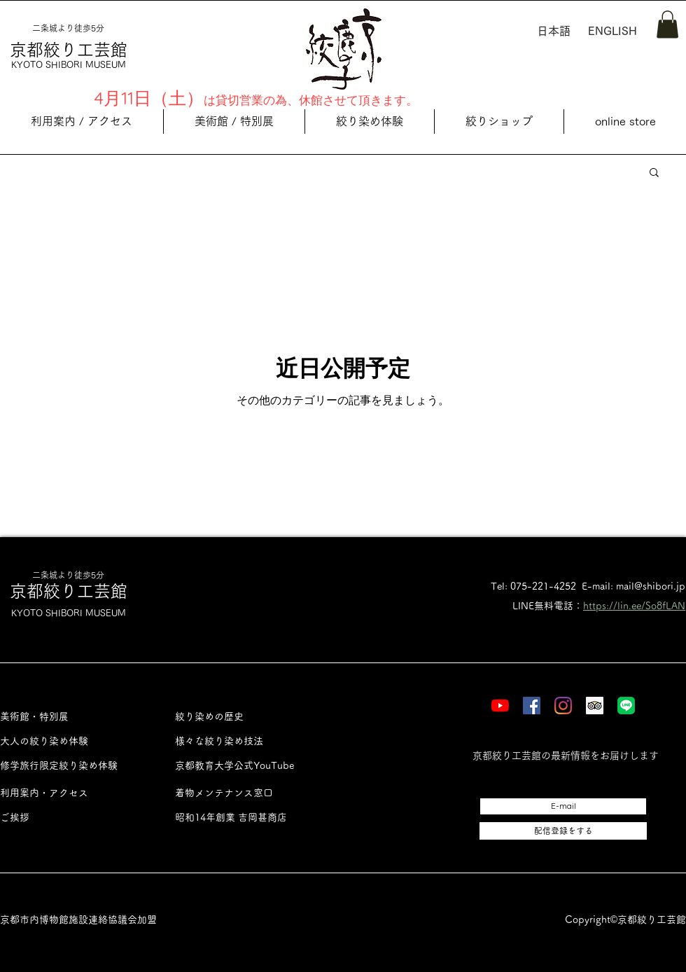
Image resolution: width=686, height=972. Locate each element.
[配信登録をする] (563, 831)
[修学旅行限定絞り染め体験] (72, 766)
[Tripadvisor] (594, 705)
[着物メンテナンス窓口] (246, 793)
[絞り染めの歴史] (246, 716)
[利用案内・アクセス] (72, 793)
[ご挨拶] (72, 817)
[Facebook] (531, 705)
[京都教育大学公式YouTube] (246, 766)
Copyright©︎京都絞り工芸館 (625, 919)
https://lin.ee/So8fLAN (634, 606)
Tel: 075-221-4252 (533, 586)
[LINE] (626, 705)
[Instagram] (563, 705)
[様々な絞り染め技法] (246, 741)
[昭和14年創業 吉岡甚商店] (246, 817)
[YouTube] (500, 705)
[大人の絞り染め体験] (72, 741)
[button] (667, 24)
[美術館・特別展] (72, 716)
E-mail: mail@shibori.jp (633, 586)
